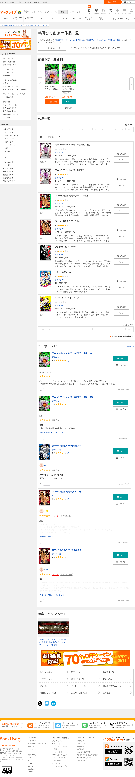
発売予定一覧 (8, 58)
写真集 (7, 151)
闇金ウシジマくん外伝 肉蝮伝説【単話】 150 (72, 397)
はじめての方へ (118, 19)
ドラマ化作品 (8, 72)
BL (41, 19)
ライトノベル (10, 139)
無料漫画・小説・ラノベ (37, 744)
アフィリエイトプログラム (62, 766)
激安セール (7, 83)
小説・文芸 (77, 19)
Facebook (31, 772)
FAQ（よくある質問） (60, 755)
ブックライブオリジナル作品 (14, 94)
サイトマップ (82, 761)
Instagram (31, 763)
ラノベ (65, 19)
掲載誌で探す (8, 175)
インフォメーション (59, 758)
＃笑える (49, 432)
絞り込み (27, 12)
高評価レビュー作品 (10, 114)
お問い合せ (56, 761)
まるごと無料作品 (10, 80)
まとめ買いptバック (10, 86)
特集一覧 (6, 102)
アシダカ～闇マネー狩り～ (67, 247)
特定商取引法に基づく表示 (87, 755)
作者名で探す (8, 172)
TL (53, 19)
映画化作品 (7, 76)
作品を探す (56, 744)
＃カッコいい (58, 432)
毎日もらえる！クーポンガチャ (15, 90)
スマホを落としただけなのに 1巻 (66, 492)
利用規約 (80, 749)
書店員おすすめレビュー (12, 111)
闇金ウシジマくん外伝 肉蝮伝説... (51, 88)
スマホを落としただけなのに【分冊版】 (72, 196)
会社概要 (80, 741)
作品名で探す (8, 168)
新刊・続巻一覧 (9, 62)
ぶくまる (6, 117)
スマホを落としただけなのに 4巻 (66, 446)
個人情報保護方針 (84, 752)
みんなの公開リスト (10, 108)
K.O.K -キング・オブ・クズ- (67, 298)
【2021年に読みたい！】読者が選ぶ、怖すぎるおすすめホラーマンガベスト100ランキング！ (52, 642)
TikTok (30, 766)
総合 (6, 19)
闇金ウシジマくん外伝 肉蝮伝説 (70, 40)
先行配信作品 (8, 97)
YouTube (31, 769)
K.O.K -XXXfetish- (63, 272)
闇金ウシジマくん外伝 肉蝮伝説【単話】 (104, 40)
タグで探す (7, 165)
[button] (52, 101)
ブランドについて (84, 744)
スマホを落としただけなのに (68, 221)
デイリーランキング (10, 65)
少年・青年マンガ (18, 19)
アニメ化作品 (8, 69)
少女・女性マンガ (29, 19)
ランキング (32, 749)
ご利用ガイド (130, 19)
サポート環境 (57, 752)
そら (46, 569)
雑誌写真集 (100, 19)
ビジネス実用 (88, 19)
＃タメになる (58, 595)
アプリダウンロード (59, 746)
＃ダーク (43, 537)
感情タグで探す (9, 181)
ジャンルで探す (9, 162)
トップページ (33, 741)
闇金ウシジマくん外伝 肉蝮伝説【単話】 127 (72, 353)
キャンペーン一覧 (10, 105)
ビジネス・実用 (11, 145)
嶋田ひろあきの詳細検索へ (123, 336)
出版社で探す (8, 178)
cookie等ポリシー (84, 758)
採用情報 (80, 746)
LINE (30, 758)
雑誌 (6, 148)
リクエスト (56, 763)
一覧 (130, 346)
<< (43, 129)
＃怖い (42, 432)
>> (129, 129)
